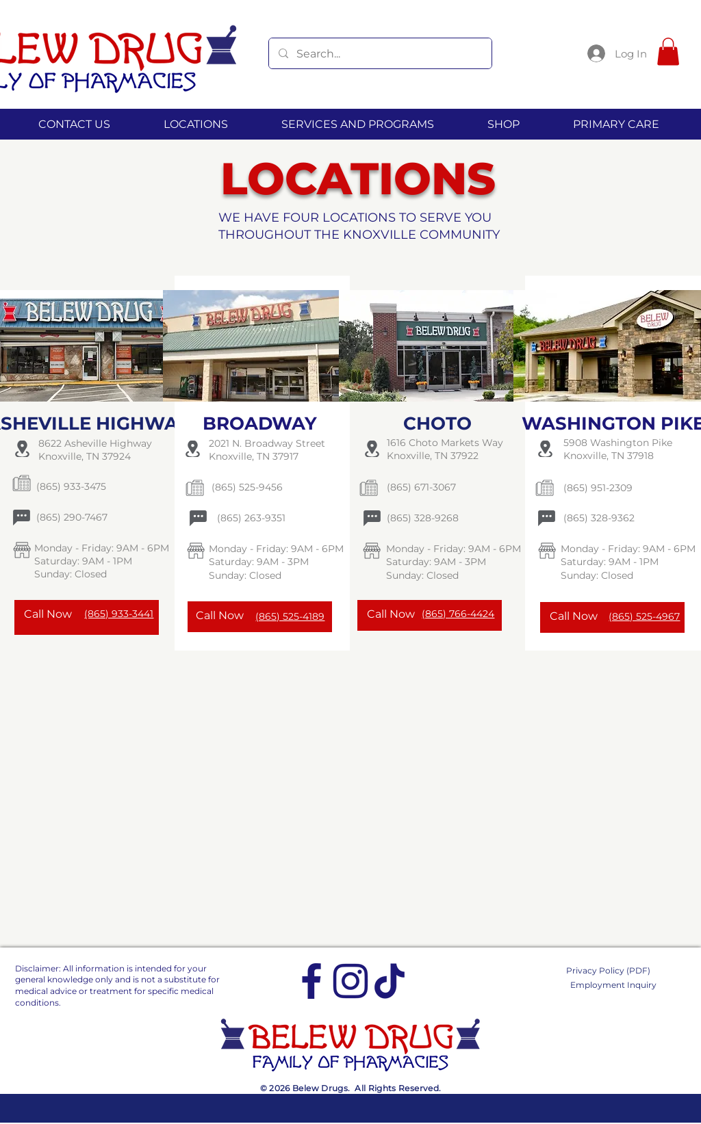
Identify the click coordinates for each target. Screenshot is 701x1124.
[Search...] (379, 53)
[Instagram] (350, 981)
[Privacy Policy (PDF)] (615, 970)
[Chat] (21, 517)
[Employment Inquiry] (615, 985)
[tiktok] (389, 981)
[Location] (22, 449)
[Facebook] (311, 981)
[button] (668, 52)
